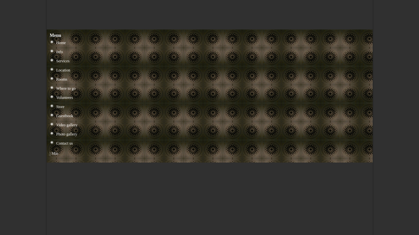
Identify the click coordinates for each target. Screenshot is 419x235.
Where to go (66, 88)
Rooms (61, 79)
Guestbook (64, 116)
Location (63, 70)
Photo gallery (66, 134)
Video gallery (67, 125)
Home (61, 42)
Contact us (64, 143)
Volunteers (64, 97)
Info (59, 52)
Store (60, 106)
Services (63, 61)
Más (55, 153)
